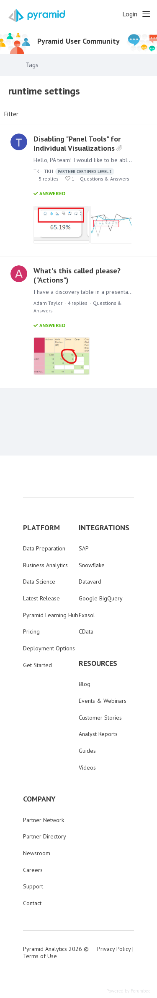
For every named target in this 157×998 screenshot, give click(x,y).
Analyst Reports (98, 734)
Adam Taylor (47, 303)
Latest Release (41, 598)
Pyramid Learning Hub (50, 615)
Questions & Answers (104, 179)
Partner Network (43, 820)
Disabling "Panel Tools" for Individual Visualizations (77, 143)
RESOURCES (98, 663)
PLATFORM (41, 527)
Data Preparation (44, 548)
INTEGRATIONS (104, 527)
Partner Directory (44, 836)
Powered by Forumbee (128, 991)
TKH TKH (73, 171)
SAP (84, 548)
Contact (32, 903)
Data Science (39, 581)
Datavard (90, 581)
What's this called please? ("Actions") (77, 275)
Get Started (37, 665)
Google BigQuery (101, 598)
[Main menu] (146, 14)
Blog (84, 684)
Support (33, 886)
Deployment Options (49, 648)
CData (86, 631)
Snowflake (92, 565)
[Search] (113, 14)
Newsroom (36, 853)
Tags (32, 65)
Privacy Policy (114, 949)
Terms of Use (40, 956)
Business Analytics (45, 565)
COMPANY (39, 799)
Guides (87, 750)
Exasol (87, 615)
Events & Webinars (102, 701)
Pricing (31, 631)
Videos (87, 767)
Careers (33, 870)
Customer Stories (100, 717)
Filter (11, 114)
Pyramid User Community (78, 41)
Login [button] (129, 14)
